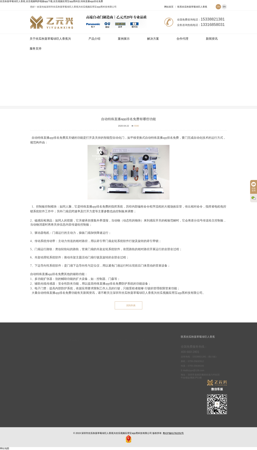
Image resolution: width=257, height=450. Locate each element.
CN (218, 7)
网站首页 (168, 6)
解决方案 (153, 38)
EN (224, 7)
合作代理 (182, 38)
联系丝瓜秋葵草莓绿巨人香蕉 (192, 6)
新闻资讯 (212, 38)
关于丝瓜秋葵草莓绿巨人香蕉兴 (50, 38)
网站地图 (4, 448)
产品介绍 (94, 38)
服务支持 (35, 48)
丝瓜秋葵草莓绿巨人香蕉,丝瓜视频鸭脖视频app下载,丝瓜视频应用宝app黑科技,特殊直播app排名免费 (51, 1)
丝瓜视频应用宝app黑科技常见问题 (148, 84)
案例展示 (124, 38)
